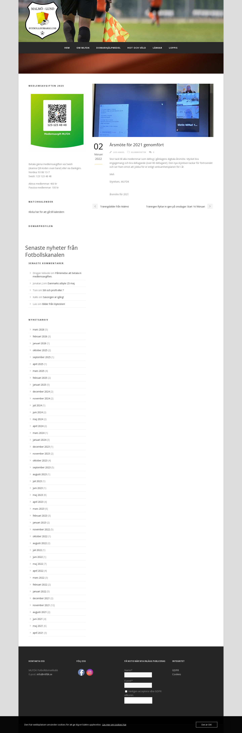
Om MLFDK (83, 47)
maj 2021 (38, 625)
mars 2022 (38, 577)
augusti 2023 (40, 474)
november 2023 (41, 453)
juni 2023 (38, 488)
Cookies (176, 674)
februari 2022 (40, 584)
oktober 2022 (40, 536)
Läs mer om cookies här (114, 724)
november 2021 (41, 605)
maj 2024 (38, 419)
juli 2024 (37, 405)
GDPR (175, 670)
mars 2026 (38, 329)
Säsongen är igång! (53, 297)
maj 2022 (38, 563)
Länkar (157, 47)
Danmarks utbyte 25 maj (61, 283)
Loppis (173, 47)
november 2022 (41, 529)
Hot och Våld (136, 47)
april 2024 (38, 426)
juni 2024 (38, 412)
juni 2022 (38, 557)
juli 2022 (37, 550)
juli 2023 (37, 481)
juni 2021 (38, 619)
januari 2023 (39, 522)
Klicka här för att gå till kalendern (46, 211)
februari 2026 (40, 336)
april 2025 (38, 364)
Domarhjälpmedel (108, 47)
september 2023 (42, 467)
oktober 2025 (40, 350)
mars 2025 (38, 370)
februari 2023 (40, 515)
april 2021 (38, 632)
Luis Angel (118, 152)
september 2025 (42, 357)
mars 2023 (38, 508)
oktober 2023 (40, 460)
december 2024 (41, 391)
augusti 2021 (40, 612)
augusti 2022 (40, 543)
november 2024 (41, 398)
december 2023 (41, 446)
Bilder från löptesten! (53, 304)
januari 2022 (39, 591)
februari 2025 (40, 377)
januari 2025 (39, 384)
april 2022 (38, 570)
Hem (67, 47)
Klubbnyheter (138, 152)
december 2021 (41, 598)
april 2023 (38, 501)
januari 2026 (39, 343)
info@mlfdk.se (44, 674)
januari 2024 (39, 439)
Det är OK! (206, 724)
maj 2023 (38, 495)
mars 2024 (38, 432)
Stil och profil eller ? (53, 290)
